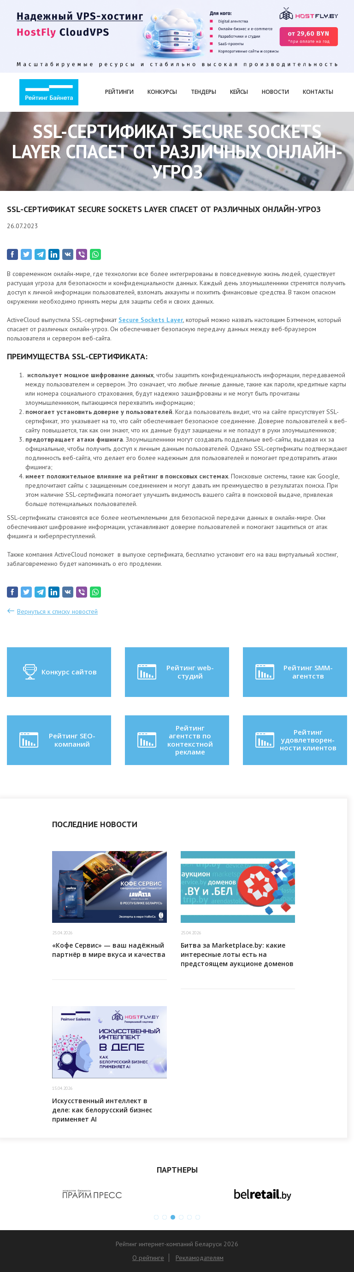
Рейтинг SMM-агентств (293, 672)
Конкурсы (162, 92)
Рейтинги (119, 92)
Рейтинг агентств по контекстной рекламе (174, 739)
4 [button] (181, 1217)
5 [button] (189, 1217)
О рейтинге (148, 1258)
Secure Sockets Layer (150, 320)
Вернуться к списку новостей (57, 611)
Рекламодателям (200, 1258)
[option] (92, 1194)
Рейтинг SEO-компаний (56, 740)
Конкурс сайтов (59, 672)
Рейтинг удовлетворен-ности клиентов (295, 740)
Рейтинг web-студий (175, 672)
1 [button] (156, 1217)
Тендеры (203, 92)
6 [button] (197, 1217)
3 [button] (173, 1217)
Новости (275, 92)
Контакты (318, 92)
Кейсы (239, 92)
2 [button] (164, 1217)
